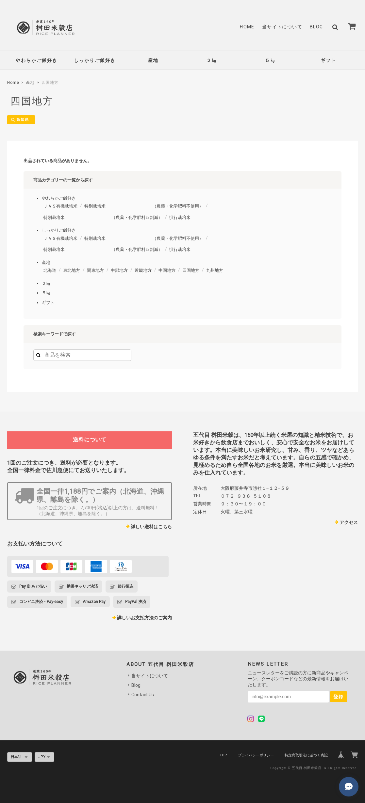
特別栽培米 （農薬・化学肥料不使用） (143, 206)
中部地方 (119, 270)
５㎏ (270, 60)
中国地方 (166, 270)
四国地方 (190, 270)
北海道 (49, 270)
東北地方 (71, 270)
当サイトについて (282, 26)
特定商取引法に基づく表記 (306, 755)
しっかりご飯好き (95, 60)
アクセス (349, 522)
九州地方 (214, 270)
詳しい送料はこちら (151, 527)
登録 (338, 697)
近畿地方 (143, 270)
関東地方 (95, 270)
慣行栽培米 (180, 217)
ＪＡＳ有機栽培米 (60, 206)
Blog (316, 26)
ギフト (328, 60)
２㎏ (212, 60)
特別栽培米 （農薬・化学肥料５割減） (102, 217)
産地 (153, 60)
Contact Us (142, 695)
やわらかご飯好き (37, 60)
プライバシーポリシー (256, 755)
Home (247, 26)
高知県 (23, 119)
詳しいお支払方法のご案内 (144, 618)
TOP (223, 755)
